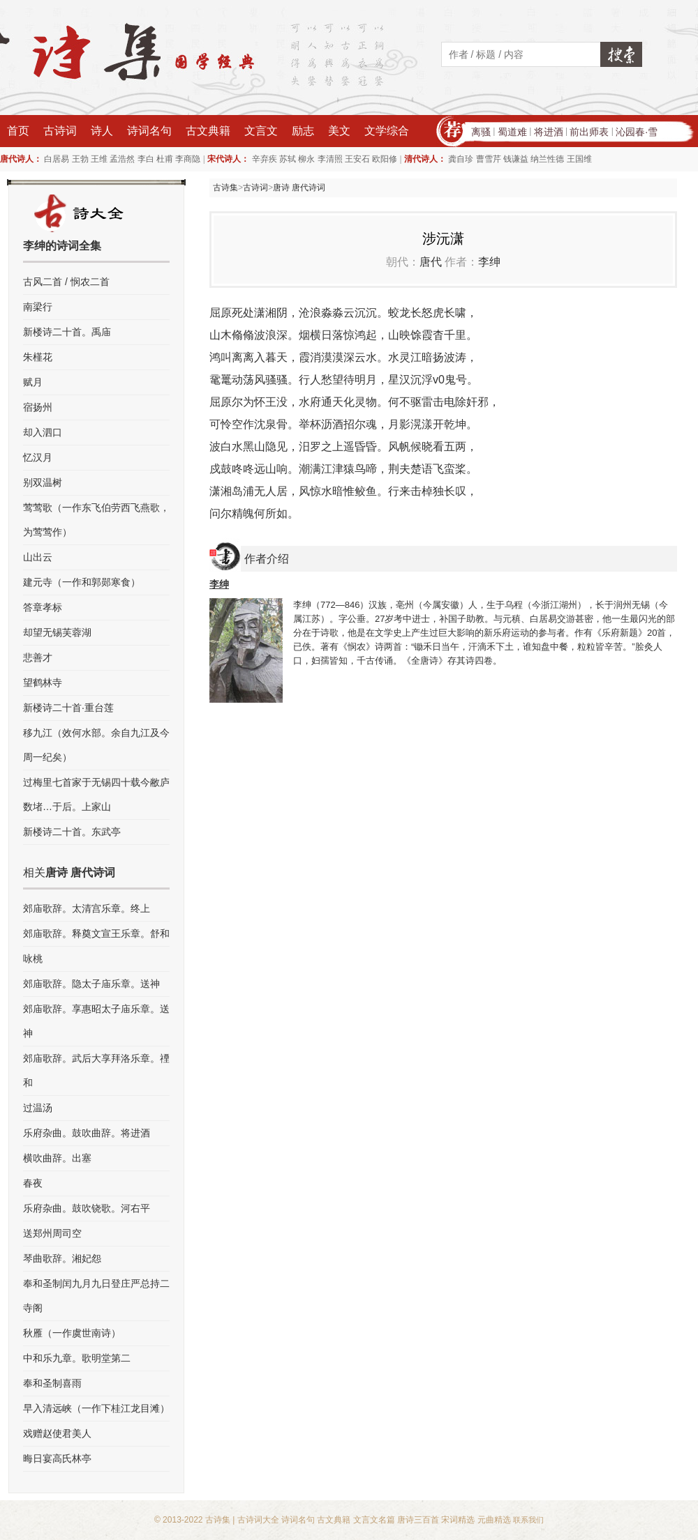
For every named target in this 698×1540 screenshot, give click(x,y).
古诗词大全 (258, 1520)
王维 (99, 159)
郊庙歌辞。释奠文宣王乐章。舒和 (96, 933)
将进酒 (548, 131)
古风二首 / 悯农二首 (66, 281)
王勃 (80, 159)
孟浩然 (122, 159)
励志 (303, 131)
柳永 (306, 159)
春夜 (33, 1183)
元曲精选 (494, 1520)
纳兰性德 (547, 159)
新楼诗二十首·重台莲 (68, 707)
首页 (18, 131)
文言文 (261, 131)
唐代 (430, 262)
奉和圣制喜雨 (52, 1383)
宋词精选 (458, 1520)
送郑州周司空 (52, 1233)
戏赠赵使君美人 (57, 1433)
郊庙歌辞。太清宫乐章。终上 (86, 908)
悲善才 (37, 657)
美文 (339, 131)
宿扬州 (37, 407)
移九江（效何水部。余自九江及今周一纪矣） (96, 745)
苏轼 (287, 159)
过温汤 (37, 1107)
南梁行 (37, 306)
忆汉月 (37, 457)
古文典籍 (208, 131)
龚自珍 (460, 159)
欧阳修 (384, 159)
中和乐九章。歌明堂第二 (77, 1358)
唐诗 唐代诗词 (299, 187)
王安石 (357, 159)
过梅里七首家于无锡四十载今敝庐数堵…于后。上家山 (96, 794)
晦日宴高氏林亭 (57, 1458)
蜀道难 (512, 131)
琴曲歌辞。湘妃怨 (62, 1258)
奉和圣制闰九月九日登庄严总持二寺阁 (96, 1295)
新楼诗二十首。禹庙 (67, 331)
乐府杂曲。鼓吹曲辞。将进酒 (86, 1132)
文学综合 (386, 131)
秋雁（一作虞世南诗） (72, 1333)
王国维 (579, 159)
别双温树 (42, 482)
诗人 (102, 131)
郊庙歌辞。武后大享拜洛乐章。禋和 (96, 1070)
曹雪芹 (488, 159)
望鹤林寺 (42, 682)
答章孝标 (42, 607)
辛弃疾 (264, 159)
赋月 (33, 382)
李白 (146, 159)
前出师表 (589, 131)
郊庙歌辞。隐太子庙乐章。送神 (91, 983)
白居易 (56, 159)
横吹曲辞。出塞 (57, 1158)
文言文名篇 (374, 1520)
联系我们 (528, 1520)
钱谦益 (515, 159)
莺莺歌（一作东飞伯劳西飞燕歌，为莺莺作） (96, 520)
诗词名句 (149, 131)
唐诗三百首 (418, 1520)
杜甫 (164, 159)
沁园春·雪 (637, 131)
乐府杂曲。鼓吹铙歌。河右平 (86, 1208)
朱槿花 (37, 357)
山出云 (37, 557)
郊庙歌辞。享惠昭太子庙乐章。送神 (96, 1021)
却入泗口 (42, 432)
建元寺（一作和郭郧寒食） (81, 582)
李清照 (330, 159)
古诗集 (225, 187)
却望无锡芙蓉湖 (57, 632)
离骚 (481, 131)
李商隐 (187, 159)
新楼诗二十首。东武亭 (72, 831)
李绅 (489, 262)
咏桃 (33, 958)
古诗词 (60, 131)
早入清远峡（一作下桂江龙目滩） (96, 1408)
